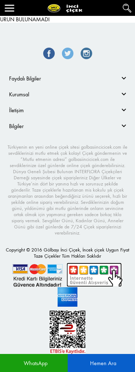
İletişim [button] (16, 110)
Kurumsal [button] (19, 94)
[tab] (67, 78)
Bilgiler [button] (16, 126)
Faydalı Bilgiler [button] (25, 78)
